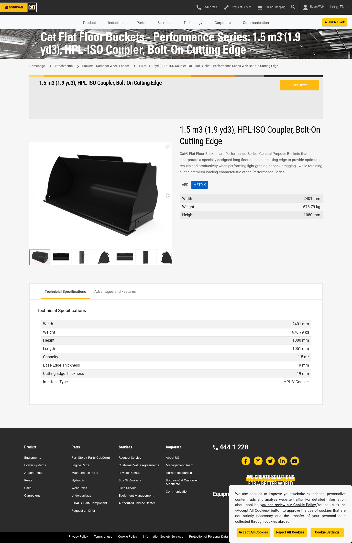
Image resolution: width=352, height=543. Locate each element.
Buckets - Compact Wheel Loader (105, 66)
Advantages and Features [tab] (115, 291)
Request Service (237, 7)
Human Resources (179, 473)
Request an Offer (83, 510)
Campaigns (32, 495)
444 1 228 (233, 447)
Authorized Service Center (137, 503)
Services (164, 23)
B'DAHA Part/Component (89, 503)
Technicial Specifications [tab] (65, 291)
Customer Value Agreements (139, 465)
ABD (185, 185)
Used (28, 488)
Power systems (35, 465)
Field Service (127, 488)
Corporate (223, 23)
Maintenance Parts (84, 473)
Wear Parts (79, 488)
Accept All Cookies (253, 532)
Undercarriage (81, 495)
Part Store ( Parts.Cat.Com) (90, 457)
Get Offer (299, 85)
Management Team (179, 465)
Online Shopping (271, 7)
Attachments (64, 66)
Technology (193, 23)
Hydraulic (78, 480)
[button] (168, 146)
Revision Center (130, 473)
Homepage (37, 66)
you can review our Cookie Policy (288, 505)
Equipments (32, 457)
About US (172, 457)
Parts (141, 23)
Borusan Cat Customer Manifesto (182, 482)
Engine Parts (80, 465)
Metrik (200, 185)
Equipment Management (136, 495)
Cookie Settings (327, 532)
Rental (28, 480)
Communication (177, 491)
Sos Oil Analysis (130, 480)
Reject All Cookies (290, 532)
